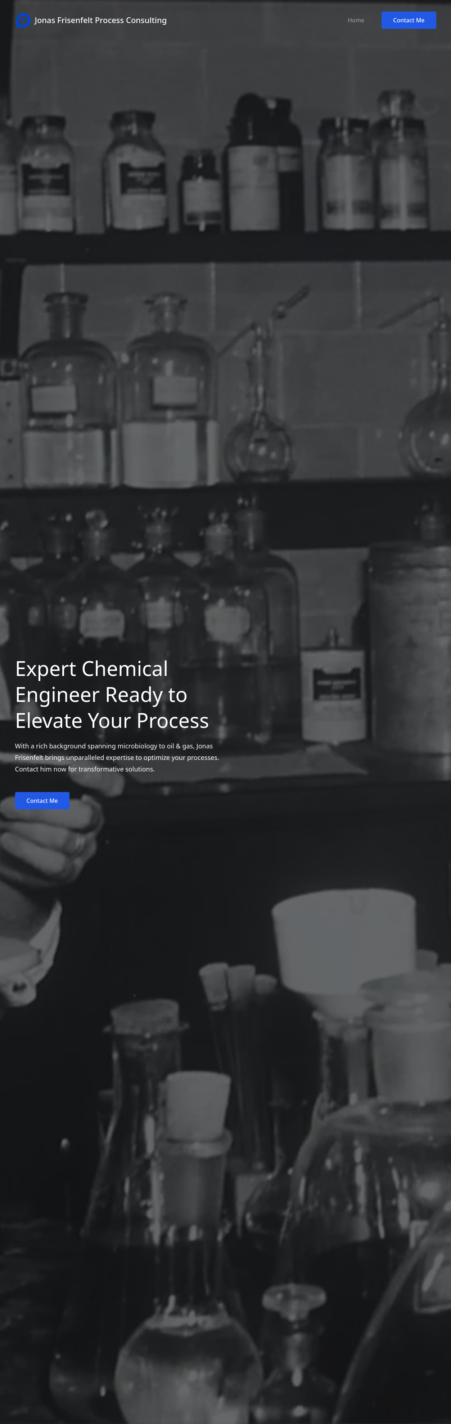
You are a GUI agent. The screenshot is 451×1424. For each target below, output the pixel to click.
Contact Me (408, 20)
